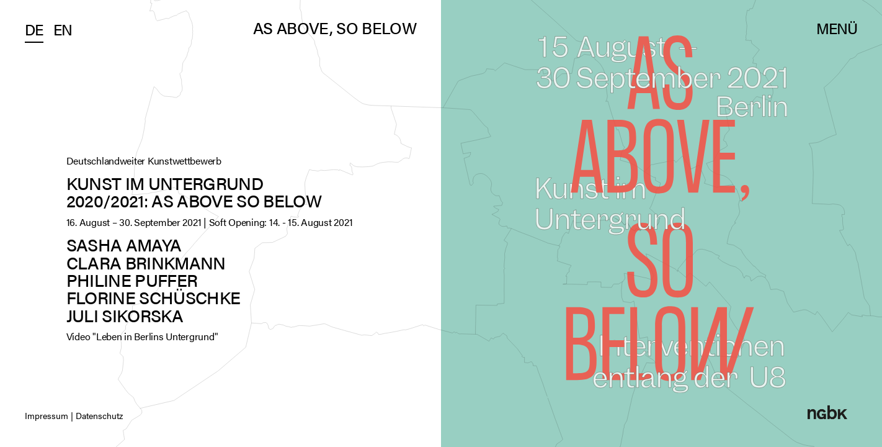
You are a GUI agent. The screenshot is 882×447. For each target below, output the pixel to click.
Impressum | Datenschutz (74, 415)
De (34, 29)
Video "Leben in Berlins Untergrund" (142, 336)
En (63, 29)
